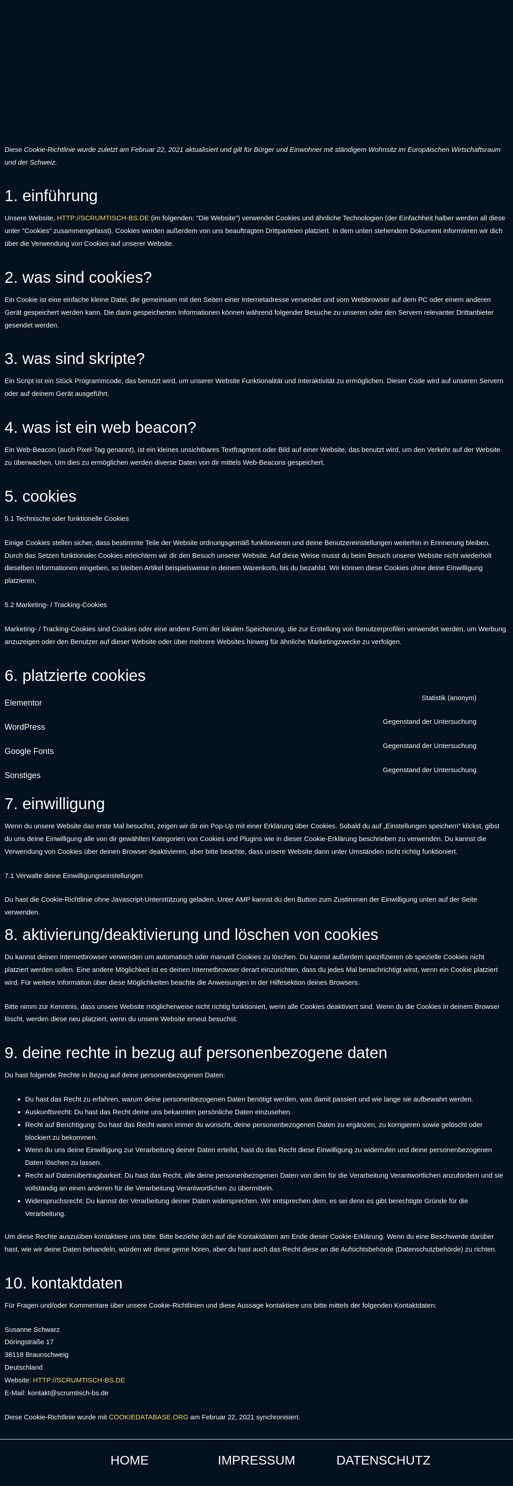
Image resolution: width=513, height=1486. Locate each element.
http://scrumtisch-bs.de (103, 218)
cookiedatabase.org (148, 1417)
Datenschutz (383, 1460)
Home (129, 1460)
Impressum (256, 1460)
